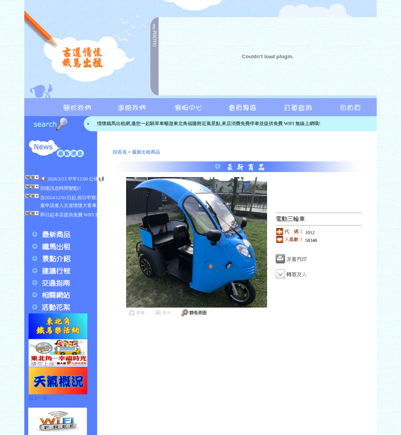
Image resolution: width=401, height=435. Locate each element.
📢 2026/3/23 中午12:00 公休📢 (72, 180)
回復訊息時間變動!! (60, 190)
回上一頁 (38, 398)
